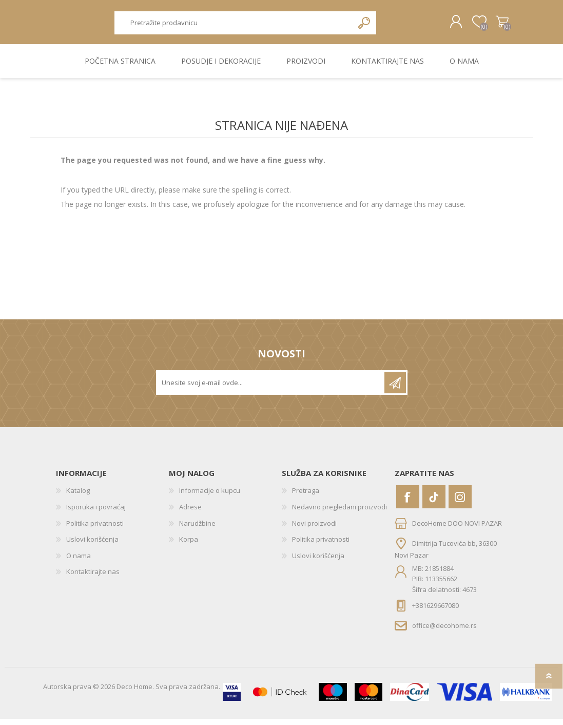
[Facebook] (407, 503)
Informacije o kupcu (209, 497)
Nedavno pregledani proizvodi (339, 513)
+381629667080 (435, 612)
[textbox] (234, 25)
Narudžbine (197, 529)
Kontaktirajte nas (93, 578)
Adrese (190, 513)
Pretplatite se (395, 389)
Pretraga (364, 25)
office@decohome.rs (444, 631)
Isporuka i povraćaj (96, 513)
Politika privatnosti (95, 529)
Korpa (493, 25)
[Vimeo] (433, 503)
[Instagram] (460, 503)
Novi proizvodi (314, 529)
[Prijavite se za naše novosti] (271, 389)
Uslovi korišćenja (92, 545)
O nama (78, 561)
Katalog (78, 497)
